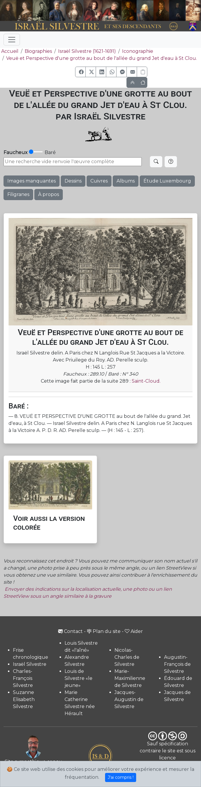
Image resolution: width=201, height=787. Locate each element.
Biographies (38, 51)
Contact (70, 631)
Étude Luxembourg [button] (167, 181)
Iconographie (137, 51)
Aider (134, 631)
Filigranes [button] (18, 194)
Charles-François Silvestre (23, 678)
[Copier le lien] (142, 72)
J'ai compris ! (121, 777)
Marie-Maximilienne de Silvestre (129, 678)
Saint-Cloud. (146, 381)
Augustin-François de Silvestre (177, 664)
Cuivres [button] (99, 181)
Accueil (9, 51)
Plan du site (104, 631)
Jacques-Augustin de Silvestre (128, 699)
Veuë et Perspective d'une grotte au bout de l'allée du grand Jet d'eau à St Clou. (101, 58)
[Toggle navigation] (12, 39)
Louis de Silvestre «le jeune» (78, 678)
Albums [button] (125, 181)
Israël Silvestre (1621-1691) (87, 51)
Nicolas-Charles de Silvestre (126, 657)
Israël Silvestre (29, 664)
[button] (80, 72)
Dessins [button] (73, 181)
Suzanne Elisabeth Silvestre (24, 699)
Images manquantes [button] (31, 181)
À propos (48, 194)
